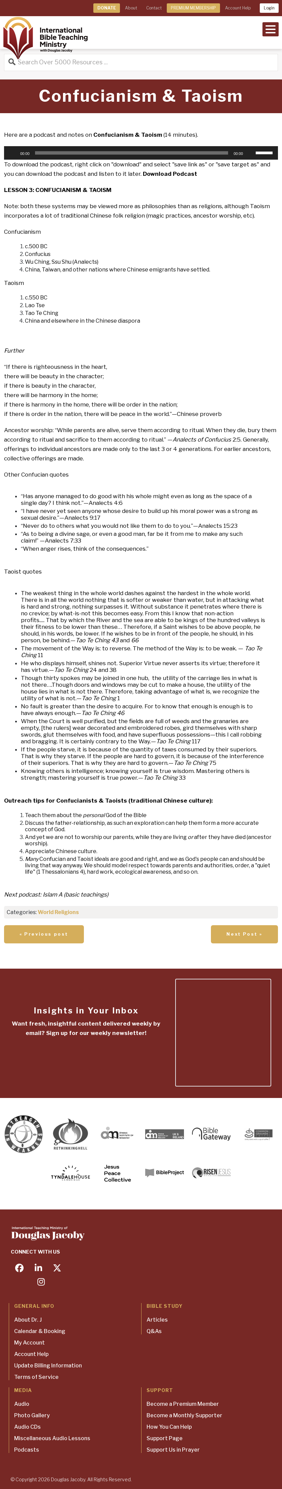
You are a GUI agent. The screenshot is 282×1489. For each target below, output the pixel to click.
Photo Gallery (32, 1415)
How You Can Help (169, 1427)
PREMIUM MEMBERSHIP (193, 7)
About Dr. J (28, 1320)
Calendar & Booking (39, 1331)
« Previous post (44, 934)
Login (269, 7)
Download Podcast (170, 173)
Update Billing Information (48, 1365)
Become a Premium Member (183, 1404)
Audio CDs (27, 1427)
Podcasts (26, 1450)
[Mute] (250, 153)
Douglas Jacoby (68, 1479)
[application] (141, 153)
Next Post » (244, 934)
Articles (157, 1320)
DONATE (106, 7)
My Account (29, 1342)
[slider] (131, 153)
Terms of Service (36, 1377)
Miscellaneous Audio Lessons (52, 1438)
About (131, 7)
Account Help (238, 7)
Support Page (165, 1438)
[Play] (12, 153)
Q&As (154, 1331)
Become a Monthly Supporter (184, 1415)
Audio (21, 1404)
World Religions (58, 912)
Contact (154, 7)
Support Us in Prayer (173, 1450)
